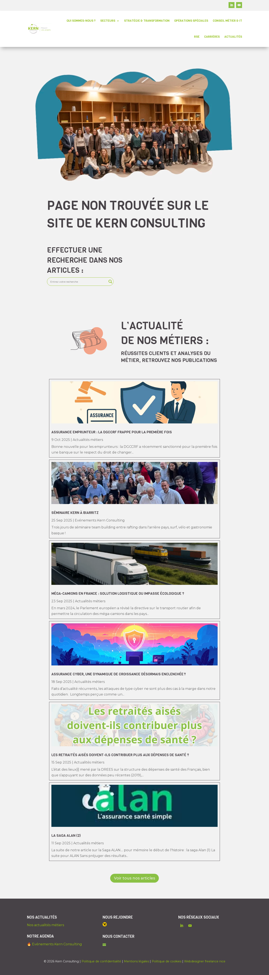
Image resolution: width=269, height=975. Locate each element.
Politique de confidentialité (101, 961)
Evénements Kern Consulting (100, 520)
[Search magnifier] (110, 282)
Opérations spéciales (191, 21)
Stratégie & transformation (147, 21)
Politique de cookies (166, 961)
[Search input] (78, 282)
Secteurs (107, 21)
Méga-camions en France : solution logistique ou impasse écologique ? (117, 593)
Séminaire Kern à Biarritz (75, 512)
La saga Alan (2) (66, 835)
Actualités (233, 37)
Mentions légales (136, 961)
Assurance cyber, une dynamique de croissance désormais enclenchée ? (119, 674)
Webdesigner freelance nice (204, 961)
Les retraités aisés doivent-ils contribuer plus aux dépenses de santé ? (120, 755)
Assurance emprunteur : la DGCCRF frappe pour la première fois (112, 432)
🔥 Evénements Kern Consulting (54, 944)
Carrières (212, 37)
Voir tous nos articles (134, 878)
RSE (196, 37)
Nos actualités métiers (45, 925)
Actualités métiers (88, 440)
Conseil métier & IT (227, 21)
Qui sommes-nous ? (81, 21)
